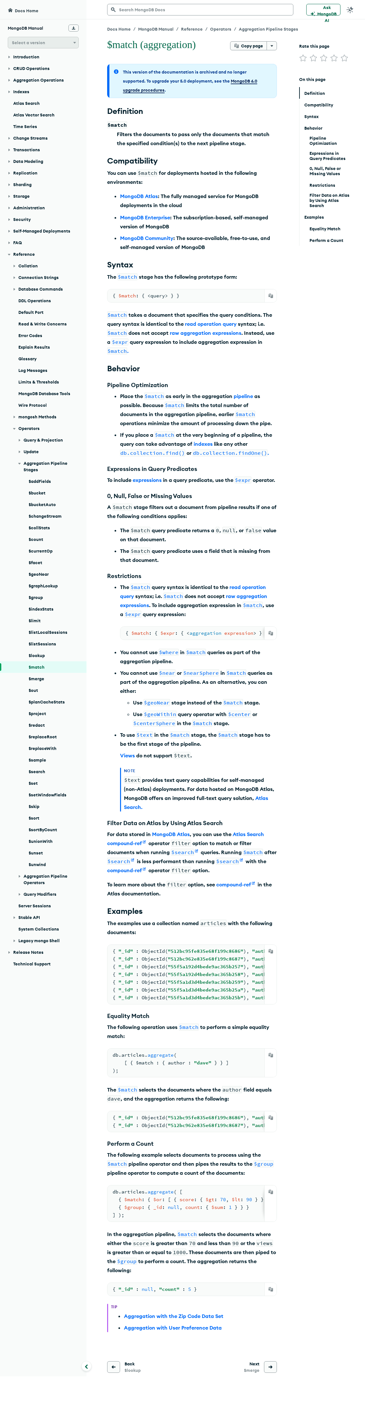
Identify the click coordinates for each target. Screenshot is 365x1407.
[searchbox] (200, 9)
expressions (147, 480)
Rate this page (314, 46)
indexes (203, 444)
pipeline (243, 396)
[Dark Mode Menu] (350, 9)
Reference (192, 29)
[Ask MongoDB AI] (323, 9)
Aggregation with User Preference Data (173, 1327)
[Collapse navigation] (86, 1366)
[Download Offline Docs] (73, 28)
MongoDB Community (146, 238)
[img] (303, 58)
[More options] (272, 45)
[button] (43, 42)
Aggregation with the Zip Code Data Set (173, 1316)
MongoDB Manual (156, 29)
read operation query (211, 324)
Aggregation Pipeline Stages (268, 29)
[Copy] (270, 295)
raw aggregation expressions (205, 333)
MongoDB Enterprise (145, 217)
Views (127, 755)
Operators (220, 29)
